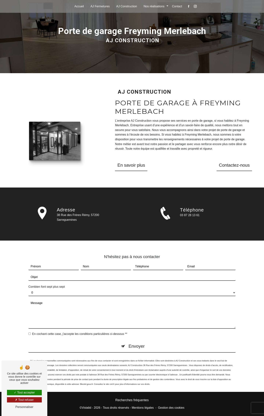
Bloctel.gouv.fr (86, 379)
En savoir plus (131, 165)
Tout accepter (24, 392)
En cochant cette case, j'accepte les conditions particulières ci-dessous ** (79, 329)
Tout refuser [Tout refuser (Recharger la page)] (24, 399)
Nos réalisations (154, 6)
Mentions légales (143, 407)
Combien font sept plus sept (46, 282)
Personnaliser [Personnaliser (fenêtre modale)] (24, 406)
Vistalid (86, 407)
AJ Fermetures (100, 6)
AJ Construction (126, 6)
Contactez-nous (234, 165)
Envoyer (137, 341)
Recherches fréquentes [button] (132, 400)
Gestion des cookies (171, 407)
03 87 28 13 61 (190, 219)
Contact (177, 6)
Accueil (79, 6)
